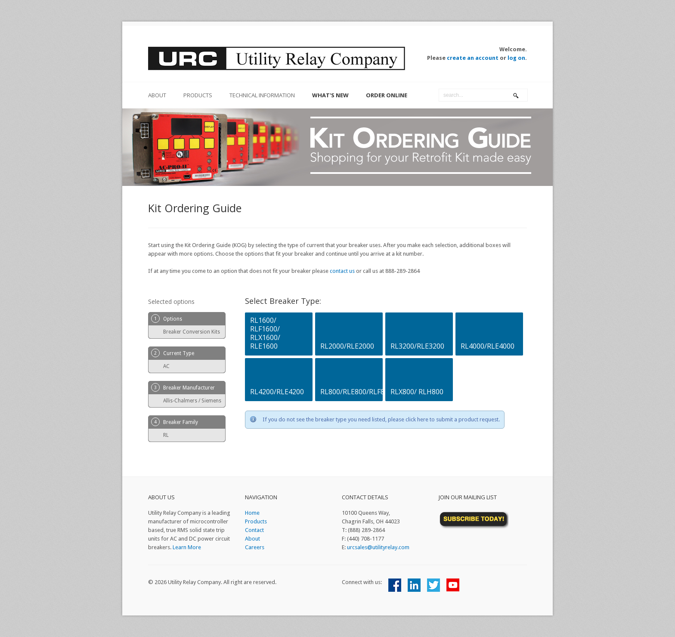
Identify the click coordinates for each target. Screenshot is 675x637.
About (252, 538)
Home (252, 513)
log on (516, 58)
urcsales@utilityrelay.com (378, 547)
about (157, 95)
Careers (254, 547)
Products (197, 95)
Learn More (187, 547)
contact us (342, 271)
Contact (254, 530)
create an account (473, 58)
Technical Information (262, 95)
